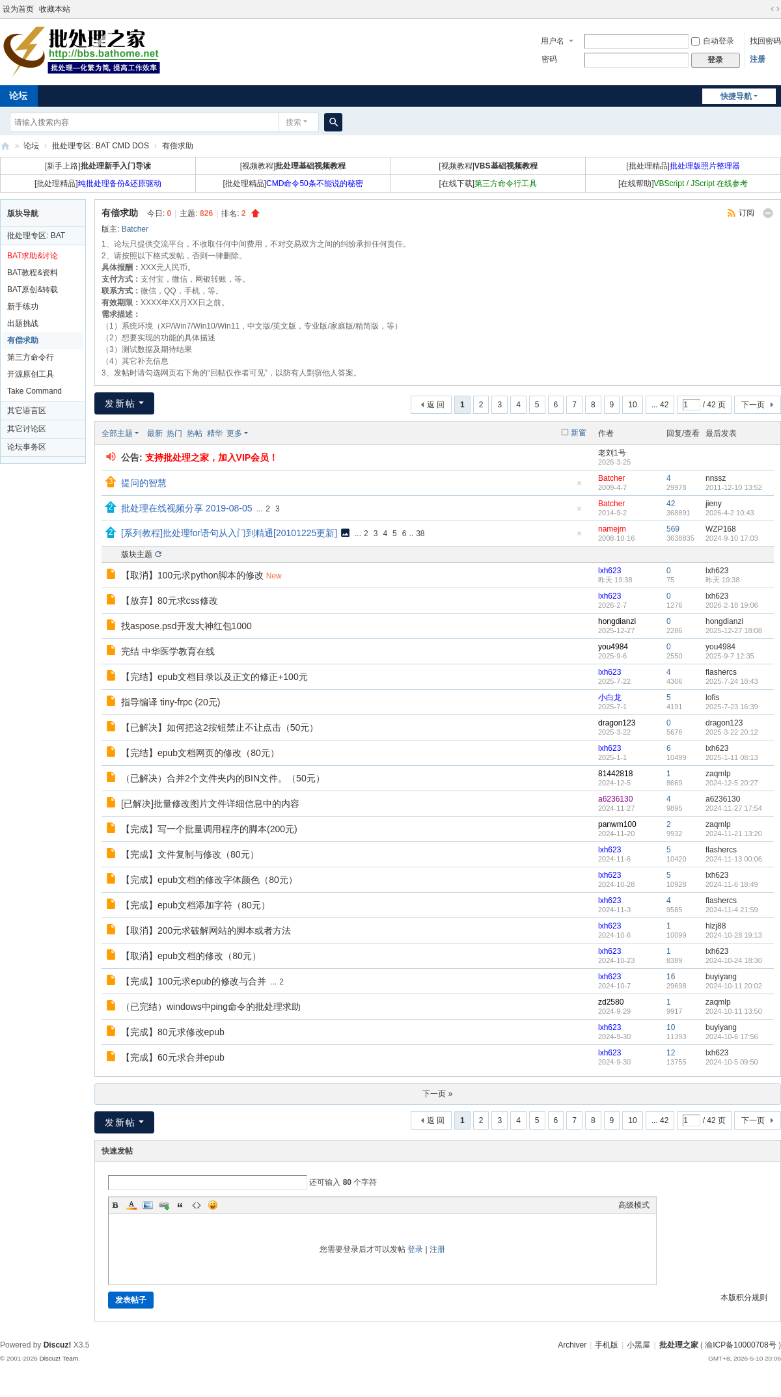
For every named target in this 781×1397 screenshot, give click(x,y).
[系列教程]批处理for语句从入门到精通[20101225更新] (229, 533)
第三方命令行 (30, 357)
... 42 (660, 404)
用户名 (552, 41)
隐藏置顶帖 (579, 512)
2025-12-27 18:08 (734, 630)
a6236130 (615, 799)
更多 (234, 433)
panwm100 (617, 824)
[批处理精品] (683, 165)
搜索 (293, 122)
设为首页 (18, 9)
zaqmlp (718, 773)
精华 (215, 433)
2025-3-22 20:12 (732, 732)
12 (670, 1052)
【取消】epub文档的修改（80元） (191, 956)
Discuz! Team (58, 1358)
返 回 (436, 404)
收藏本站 (54, 9)
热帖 (194, 433)
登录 (415, 1249)
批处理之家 (5, 146)
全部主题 (117, 433)
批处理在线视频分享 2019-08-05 (187, 508)
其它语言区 (26, 410)
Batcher (135, 229)
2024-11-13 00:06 (734, 859)
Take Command (34, 391)
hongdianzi (617, 621)
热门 (174, 433)
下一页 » (437, 1093)
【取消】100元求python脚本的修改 (192, 575)
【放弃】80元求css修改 (169, 600)
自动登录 (712, 41)
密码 (549, 59)
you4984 (613, 646)
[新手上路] (98, 165)
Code (196, 1205)
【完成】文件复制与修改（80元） (190, 854)
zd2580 (610, 1002)
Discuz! (58, 1345)
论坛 (31, 145)
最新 (155, 433)
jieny (714, 503)
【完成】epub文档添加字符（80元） (195, 905)
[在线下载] (488, 183)
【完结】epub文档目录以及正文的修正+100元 (214, 676)
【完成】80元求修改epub (173, 1032)
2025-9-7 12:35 (730, 656)
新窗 (578, 432)
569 (672, 529)
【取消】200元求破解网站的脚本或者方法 (206, 930)
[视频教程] (293, 165)
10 (632, 404)
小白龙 (610, 697)
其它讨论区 (26, 428)
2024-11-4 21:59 (732, 910)
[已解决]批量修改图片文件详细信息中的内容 (210, 803)
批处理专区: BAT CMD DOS (100, 145)
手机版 (606, 1345)
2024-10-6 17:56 (732, 1036)
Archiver (572, 1345)
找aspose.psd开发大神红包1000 (186, 626)
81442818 (615, 773)
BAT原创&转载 (32, 289)
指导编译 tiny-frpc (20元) (170, 702)
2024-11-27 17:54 (734, 808)
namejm (612, 529)
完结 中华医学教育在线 (168, 651)
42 (670, 503)
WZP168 (721, 529)
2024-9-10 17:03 (732, 538)
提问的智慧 (144, 483)
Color (131, 1205)
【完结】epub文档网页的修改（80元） (200, 753)
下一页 (753, 404)
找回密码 (765, 41)
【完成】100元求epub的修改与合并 (193, 981)
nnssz (716, 478)
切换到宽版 (775, 9)
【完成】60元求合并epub (173, 1057)
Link (164, 1205)
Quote (180, 1205)
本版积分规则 (743, 1297)
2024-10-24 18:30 (734, 960)
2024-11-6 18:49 (732, 884)
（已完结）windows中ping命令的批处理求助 (211, 1006)
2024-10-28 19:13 (734, 935)
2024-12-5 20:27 (732, 783)
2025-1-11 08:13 (732, 757)
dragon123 (616, 722)
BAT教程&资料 (32, 272)
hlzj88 (716, 925)
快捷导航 (736, 96)
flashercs (721, 672)
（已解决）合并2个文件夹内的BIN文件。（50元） (223, 778)
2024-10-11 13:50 (734, 1011)
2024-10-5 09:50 (732, 1062)
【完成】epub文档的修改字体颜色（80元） (209, 880)
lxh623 (609, 570)
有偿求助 (177, 145)
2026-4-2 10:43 (730, 513)
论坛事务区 (26, 447)
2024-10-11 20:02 (734, 986)
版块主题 (136, 554)
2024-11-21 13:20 (734, 833)
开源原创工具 (30, 374)
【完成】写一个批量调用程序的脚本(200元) (209, 829)
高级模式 (634, 1205)
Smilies (212, 1205)
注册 (757, 59)
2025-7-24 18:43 (732, 681)
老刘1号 (612, 452)
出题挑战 (22, 323)
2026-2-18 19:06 (732, 605)
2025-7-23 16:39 (732, 707)
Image (147, 1205)
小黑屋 (638, 1345)
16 (670, 976)
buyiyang (721, 976)
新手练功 (22, 306)
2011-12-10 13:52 (734, 487)
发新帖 (120, 403)
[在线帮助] (683, 183)
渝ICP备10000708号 (740, 1345)
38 (420, 533)
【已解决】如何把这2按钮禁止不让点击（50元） (219, 727)
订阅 (746, 212)
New (274, 575)
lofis (712, 697)
